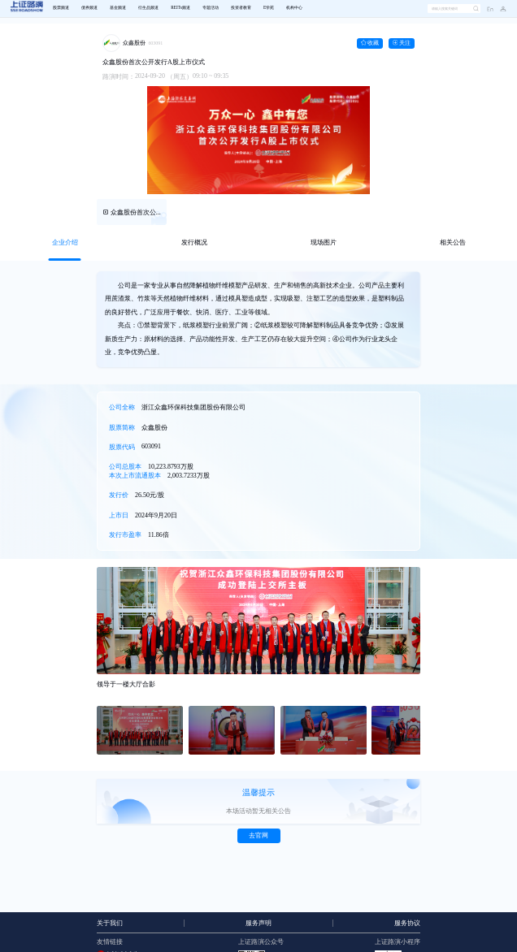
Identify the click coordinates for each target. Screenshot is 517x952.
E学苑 (268, 8)
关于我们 (110, 923)
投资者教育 (241, 8)
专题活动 (210, 8)
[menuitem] (61, 8)
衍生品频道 (148, 8)
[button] (499, 9)
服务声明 (258, 923)
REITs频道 (180, 8)
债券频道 (89, 8)
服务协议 (407, 923)
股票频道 (61, 8)
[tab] (64, 243)
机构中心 (294, 8)
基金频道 (118, 8)
